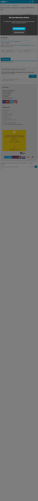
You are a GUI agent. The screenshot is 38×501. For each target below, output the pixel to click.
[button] (19, 28)
